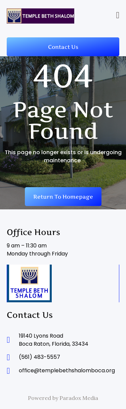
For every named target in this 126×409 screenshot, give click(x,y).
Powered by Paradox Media (63, 398)
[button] (118, 15)
